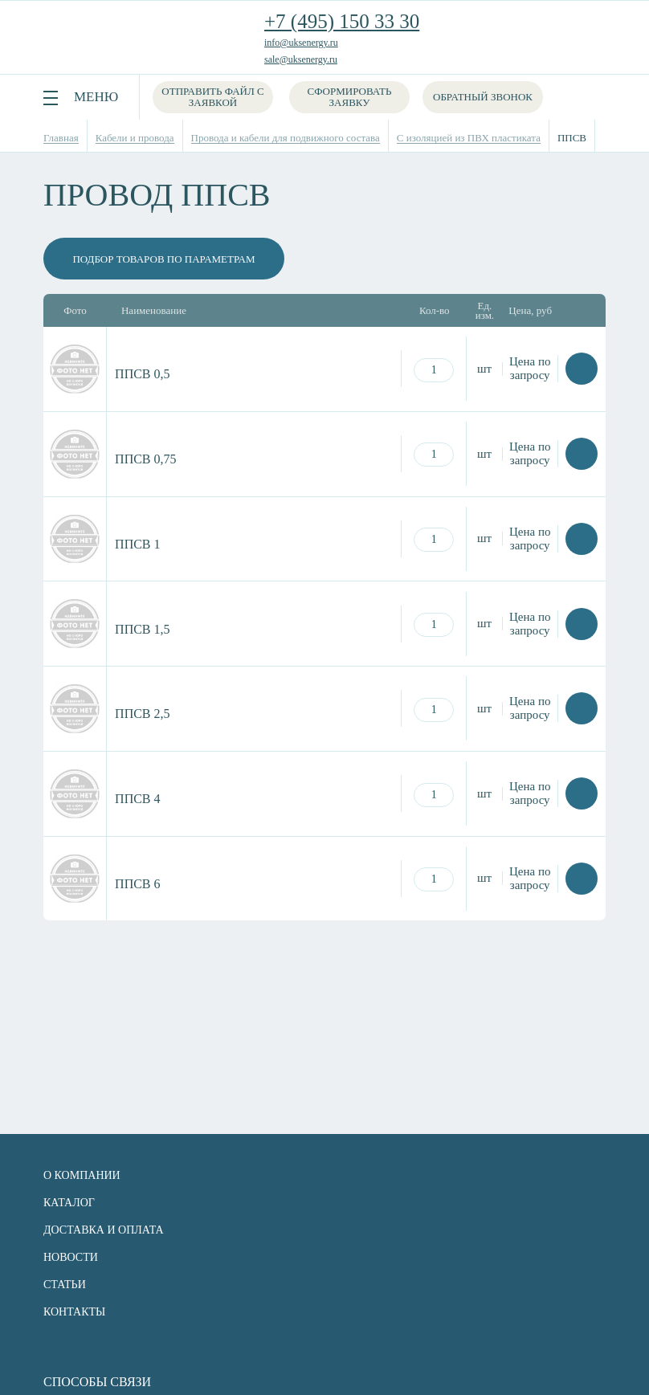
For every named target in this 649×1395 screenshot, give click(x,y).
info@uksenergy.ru (301, 42)
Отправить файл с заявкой (212, 96)
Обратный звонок (483, 97)
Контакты (74, 1312)
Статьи (64, 1285)
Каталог (69, 1203)
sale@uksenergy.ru (300, 59)
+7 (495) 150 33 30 (341, 21)
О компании (81, 1175)
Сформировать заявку (350, 96)
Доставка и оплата (103, 1230)
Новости (70, 1257)
